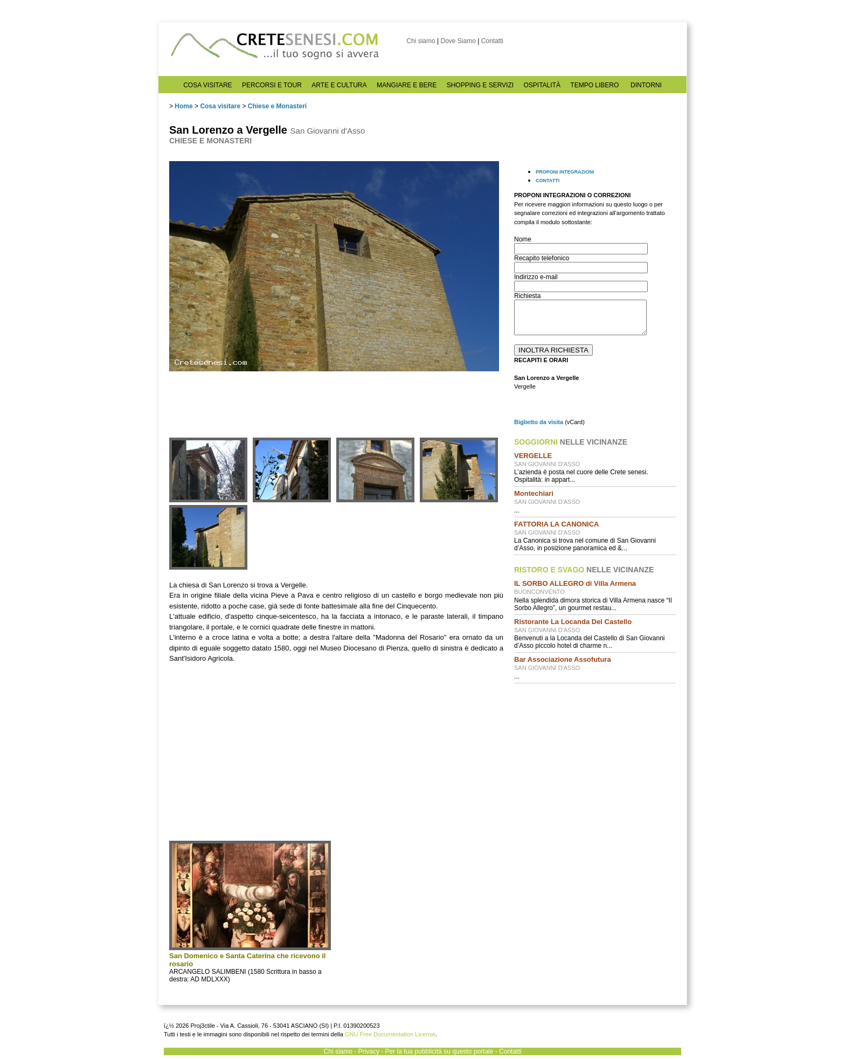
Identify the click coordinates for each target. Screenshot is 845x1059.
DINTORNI (646, 85)
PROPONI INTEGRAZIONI (565, 172)
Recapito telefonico (541, 258)
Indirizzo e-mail (536, 277)
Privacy (368, 1051)
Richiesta (527, 296)
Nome (522, 239)
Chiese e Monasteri (277, 106)
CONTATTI (547, 180)
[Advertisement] (595, 761)
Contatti (492, 41)
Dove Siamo (457, 41)
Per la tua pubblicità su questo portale (439, 1051)
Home (183, 106)
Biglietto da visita (538, 422)
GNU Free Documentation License (390, 1034)
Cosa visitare (220, 106)
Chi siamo (420, 41)
